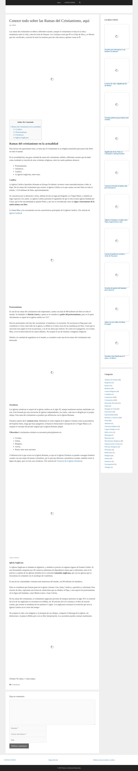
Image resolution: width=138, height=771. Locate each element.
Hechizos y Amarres (111, 418)
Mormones (108, 438)
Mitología (108, 435)
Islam (106, 420)
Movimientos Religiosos (113, 441)
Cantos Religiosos (110, 391)
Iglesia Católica (15, 213)
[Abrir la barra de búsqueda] (80, 2)
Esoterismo (108, 412)
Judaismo (108, 423)
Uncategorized (109, 464)
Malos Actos (109, 432)
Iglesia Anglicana (21, 138)
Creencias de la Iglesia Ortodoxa (69, 461)
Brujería (107, 386)
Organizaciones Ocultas (112, 444)
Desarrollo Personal (111, 403)
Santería (107, 458)
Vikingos (107, 467)
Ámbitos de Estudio (111, 380)
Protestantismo (20, 132)
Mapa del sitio (53, 760)
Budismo (107, 388)
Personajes (108, 450)
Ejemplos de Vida (110, 409)
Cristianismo (16, 685)
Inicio (59, 2)
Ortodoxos (18, 135)
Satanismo (108, 461)
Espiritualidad (109, 415)
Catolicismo (108, 397)
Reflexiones (108, 453)
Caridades (108, 394)
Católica (17, 129)
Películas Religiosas (111, 447)
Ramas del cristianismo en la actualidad (25, 127)
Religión (107, 455)
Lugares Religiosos (111, 429)
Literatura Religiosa (111, 426)
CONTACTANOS (69, 2)
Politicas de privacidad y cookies (104, 760)
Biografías (108, 383)
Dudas (107, 406)
